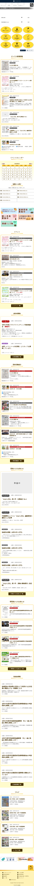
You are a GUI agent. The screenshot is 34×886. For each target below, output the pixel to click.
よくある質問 (21, 872)
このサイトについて (3, 5)
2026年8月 (17, 163)
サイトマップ (21, 877)
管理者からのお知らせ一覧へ (18, 668)
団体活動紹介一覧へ (17, 460)
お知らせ (17, 31)
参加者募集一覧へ (17, 356)
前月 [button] (4, 163)
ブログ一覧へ (17, 850)
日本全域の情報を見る (6, 200)
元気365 (19, 885)
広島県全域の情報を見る (23, 197)
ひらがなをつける (18, 1)
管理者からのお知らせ (5, 30)
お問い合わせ (15, 5)
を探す (28, 31)
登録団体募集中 (6, 874)
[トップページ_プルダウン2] (12, 22)
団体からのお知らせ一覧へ (17, 593)
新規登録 (9, 5)
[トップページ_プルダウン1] (12, 18)
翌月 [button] (30, 163)
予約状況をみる (17, 46)
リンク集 (5, 877)
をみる (17, 38)
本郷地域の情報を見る (23, 190)
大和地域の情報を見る (23, 193)
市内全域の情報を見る (6, 197)
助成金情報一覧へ (17, 784)
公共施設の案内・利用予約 (24, 876)
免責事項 (5, 876)
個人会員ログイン (21, 5)
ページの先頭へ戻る (30, 868)
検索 (28, 17)
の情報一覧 (28, 46)
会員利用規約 (21, 874)
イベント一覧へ (17, 305)
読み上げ (23, 50)
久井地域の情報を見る (6, 193)
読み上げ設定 (30, 50)
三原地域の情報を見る (6, 190)
